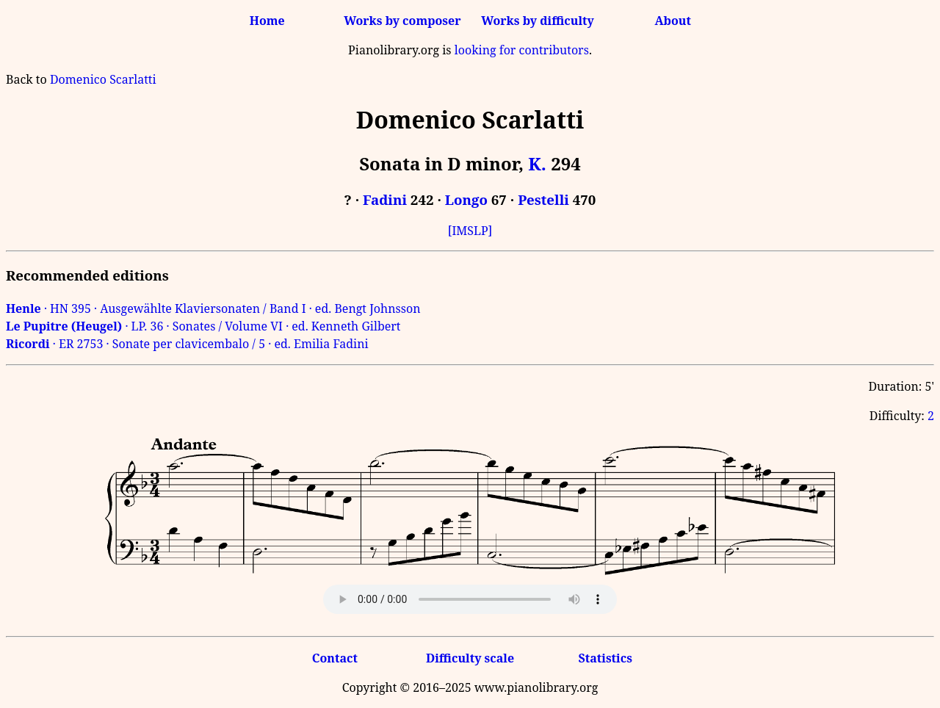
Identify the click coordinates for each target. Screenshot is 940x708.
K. (537, 163)
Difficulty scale (470, 658)
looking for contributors (522, 50)
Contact (335, 658)
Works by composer (402, 20)
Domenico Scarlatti (103, 79)
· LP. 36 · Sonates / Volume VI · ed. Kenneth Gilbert (203, 326)
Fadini (385, 199)
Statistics (605, 658)
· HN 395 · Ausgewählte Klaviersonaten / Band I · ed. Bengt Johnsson (213, 308)
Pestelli (543, 199)
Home (267, 20)
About (673, 20)
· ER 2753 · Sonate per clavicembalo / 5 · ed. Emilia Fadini (187, 344)
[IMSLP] (470, 231)
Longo (466, 199)
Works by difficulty (537, 20)
